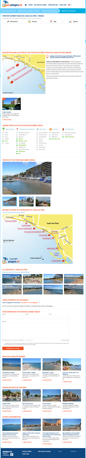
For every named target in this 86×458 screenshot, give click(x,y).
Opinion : (4, 321)
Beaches (31, 5)
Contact (60, 451)
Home (26, 5)
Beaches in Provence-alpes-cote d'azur (28, 11)
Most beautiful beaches (40, 5)
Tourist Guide (25, 454)
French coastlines (53, 5)
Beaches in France (26, 451)
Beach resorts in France (8, 11)
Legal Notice (73, 451)
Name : (4, 314)
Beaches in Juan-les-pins (68, 11)
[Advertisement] (43, 37)
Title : (50, 314)
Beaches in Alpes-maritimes (49, 11)
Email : (27, 314)
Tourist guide (63, 5)
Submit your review (12, 348)
